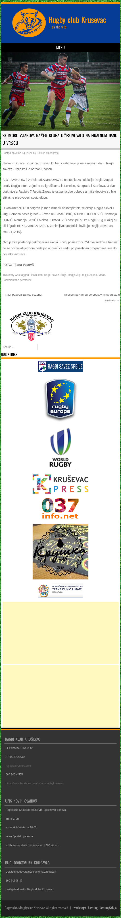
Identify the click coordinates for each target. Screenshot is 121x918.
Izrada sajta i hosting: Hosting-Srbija (95, 908)
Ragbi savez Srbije (55, 274)
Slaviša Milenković (47, 153)
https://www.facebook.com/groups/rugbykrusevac (35, 783)
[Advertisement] (60, 633)
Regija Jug (74, 274)
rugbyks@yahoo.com (18, 765)
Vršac (101, 274)
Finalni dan (36, 274)
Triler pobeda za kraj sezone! (21, 294)
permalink (25, 280)
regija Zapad (89, 274)
